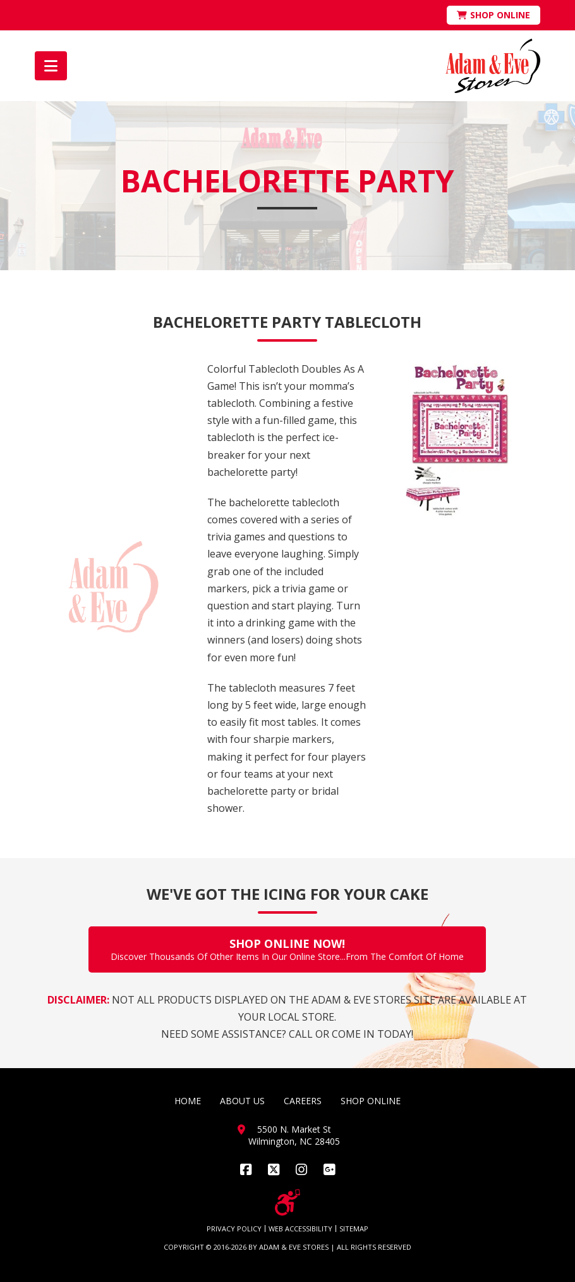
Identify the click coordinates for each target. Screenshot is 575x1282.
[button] (51, 65)
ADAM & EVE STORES (294, 1247)
